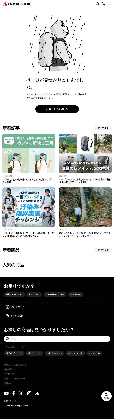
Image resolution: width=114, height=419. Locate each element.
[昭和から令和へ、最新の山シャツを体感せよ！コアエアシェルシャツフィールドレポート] (85, 212)
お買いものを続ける (57, 109)
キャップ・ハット (75, 353)
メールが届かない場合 (55, 294)
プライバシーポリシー (14, 378)
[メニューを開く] (110, 4)
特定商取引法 (10, 369)
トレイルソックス (54, 353)
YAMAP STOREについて (15, 364)
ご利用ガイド (17, 306)
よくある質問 (17, 315)
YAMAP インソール (14, 353)
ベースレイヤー (34, 353)
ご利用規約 (9, 373)
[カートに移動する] (103, 4)
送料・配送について (14, 294)
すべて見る (103, 127)
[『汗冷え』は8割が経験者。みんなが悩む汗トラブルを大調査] (28, 159)
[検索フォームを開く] (96, 4)
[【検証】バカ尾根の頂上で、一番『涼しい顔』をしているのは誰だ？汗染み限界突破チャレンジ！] (28, 212)
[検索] (57, 339)
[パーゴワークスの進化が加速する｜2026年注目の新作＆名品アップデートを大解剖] (85, 159)
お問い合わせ (75, 294)
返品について (34, 294)
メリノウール (94, 353)
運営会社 (8, 383)
